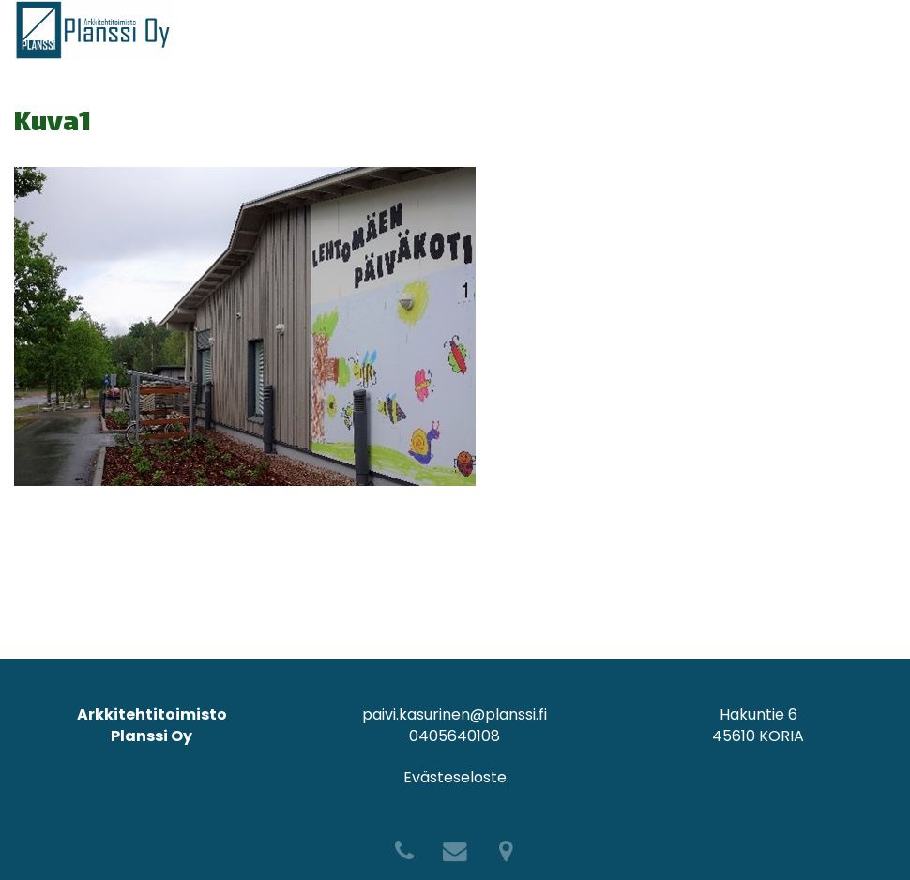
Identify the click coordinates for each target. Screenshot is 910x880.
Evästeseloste (455, 777)
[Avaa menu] (881, 30)
